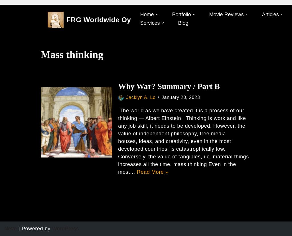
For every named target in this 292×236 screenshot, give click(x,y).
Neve (10, 228)
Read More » (153, 172)
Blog (183, 23)
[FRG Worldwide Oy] (89, 20)
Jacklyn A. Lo (140, 97)
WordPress (65, 228)
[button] (156, 14)
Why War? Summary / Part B (169, 86)
